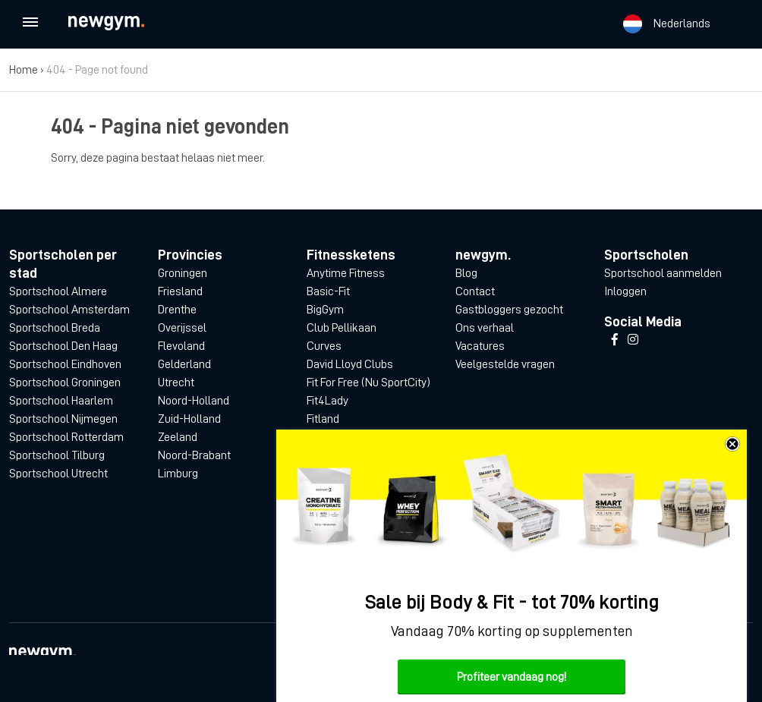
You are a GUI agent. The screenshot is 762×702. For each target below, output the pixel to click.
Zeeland (177, 437)
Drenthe (177, 310)
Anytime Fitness (346, 273)
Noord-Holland (193, 401)
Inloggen (625, 291)
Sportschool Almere (58, 291)
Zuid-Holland (189, 419)
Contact (475, 291)
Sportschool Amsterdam (69, 310)
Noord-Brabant (194, 455)
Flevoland (181, 346)
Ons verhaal (484, 328)
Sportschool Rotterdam (66, 437)
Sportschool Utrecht (58, 473)
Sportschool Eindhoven (65, 364)
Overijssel (182, 328)
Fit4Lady (327, 401)
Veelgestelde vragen (505, 364)
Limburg (178, 473)
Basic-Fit (328, 291)
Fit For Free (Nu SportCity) (368, 382)
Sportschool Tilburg (57, 455)
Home (23, 70)
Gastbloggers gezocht (509, 310)
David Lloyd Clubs (350, 364)
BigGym (325, 310)
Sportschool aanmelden (663, 273)
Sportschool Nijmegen (63, 419)
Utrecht (176, 382)
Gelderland (184, 364)
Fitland (323, 419)
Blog (466, 273)
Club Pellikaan (341, 328)
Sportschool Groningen (65, 382)
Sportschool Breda (54, 328)
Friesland (180, 291)
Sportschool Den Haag (63, 346)
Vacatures (480, 346)
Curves (324, 346)
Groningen (182, 273)
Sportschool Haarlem (61, 401)
